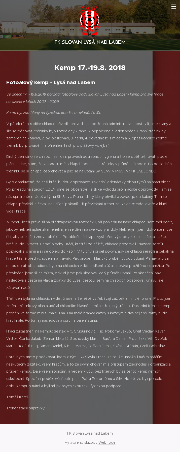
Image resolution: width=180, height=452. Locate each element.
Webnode (107, 442)
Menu (173, 6)
